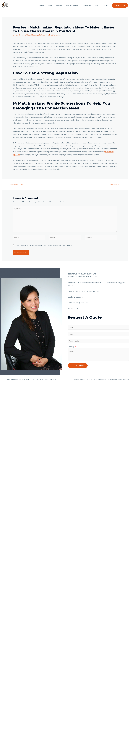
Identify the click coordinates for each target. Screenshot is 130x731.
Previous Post (16, 184)
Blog (97, 5)
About (53, 5)
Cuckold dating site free (36, 35)
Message (72, 347)
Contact (105, 5)
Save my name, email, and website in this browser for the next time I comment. (45, 245)
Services (62, 5)
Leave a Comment (19, 35)
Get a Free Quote (77, 366)
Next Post (115, 184)
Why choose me (74, 5)
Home (46, 5)
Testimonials (88, 5)
